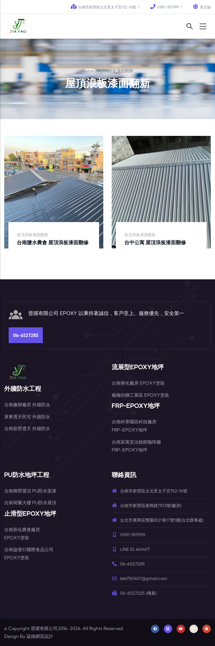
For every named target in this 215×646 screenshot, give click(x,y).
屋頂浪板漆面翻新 (32, 234)
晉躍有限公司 (44, 628)
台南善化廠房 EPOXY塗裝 (138, 383)
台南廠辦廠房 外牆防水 (27, 404)
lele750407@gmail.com (139, 579)
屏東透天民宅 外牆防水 (27, 416)
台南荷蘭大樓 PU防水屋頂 (30, 502)
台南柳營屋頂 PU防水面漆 (30, 491)
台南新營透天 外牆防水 (27, 428)
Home (88, 70)
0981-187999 (168, 7)
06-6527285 (25, 335)
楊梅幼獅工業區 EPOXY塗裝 (140, 395)
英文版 (205, 7)
